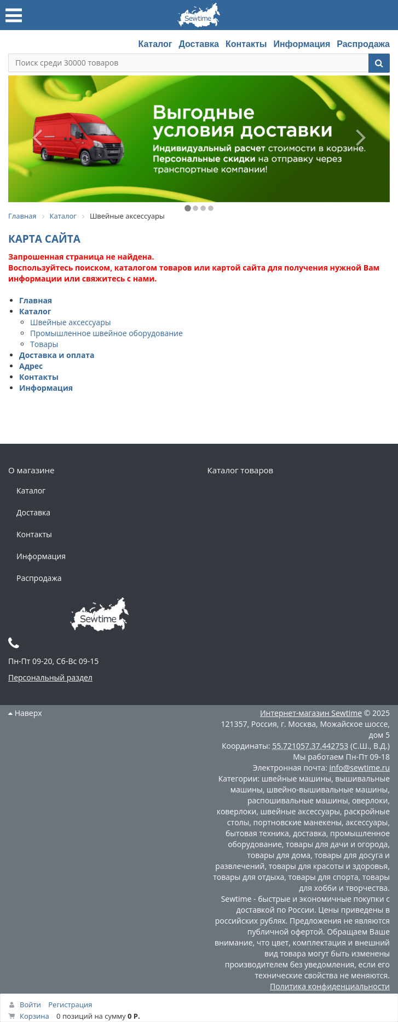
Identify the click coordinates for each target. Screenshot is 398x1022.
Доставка (198, 44)
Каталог (155, 44)
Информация (301, 44)
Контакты (246, 44)
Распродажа (363, 44)
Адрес (31, 366)
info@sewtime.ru (359, 767)
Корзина (34, 1016)
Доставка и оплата (57, 355)
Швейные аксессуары (70, 322)
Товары (44, 344)
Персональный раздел (50, 677)
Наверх (25, 713)
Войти (30, 1004)
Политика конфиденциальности (330, 986)
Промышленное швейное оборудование (106, 333)
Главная (35, 300)
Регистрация (70, 1004)
